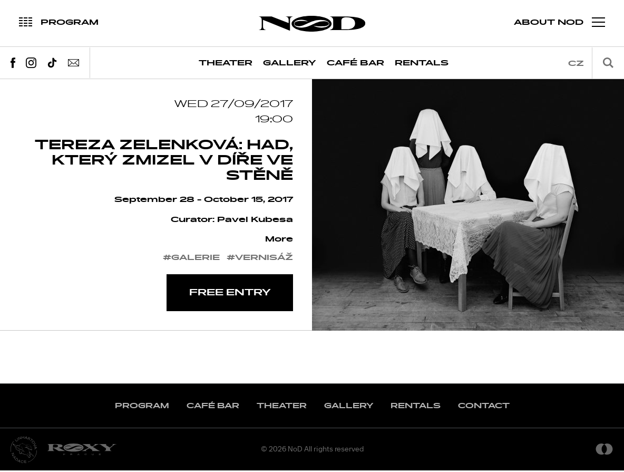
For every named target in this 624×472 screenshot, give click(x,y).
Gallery (289, 63)
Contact (484, 407)
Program (142, 407)
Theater (225, 63)
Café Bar (355, 63)
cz (576, 64)
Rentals (421, 63)
